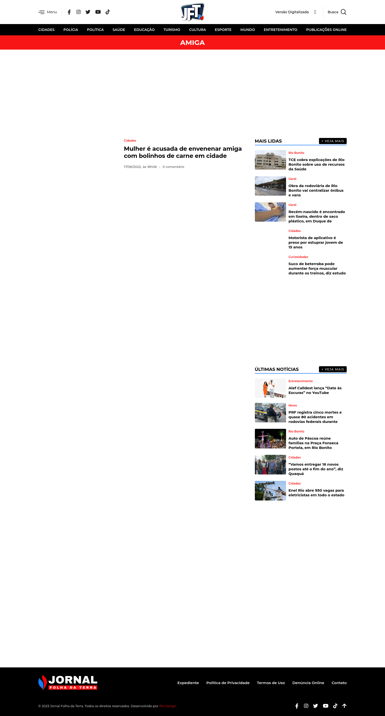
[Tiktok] (334, 706)
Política (95, 29)
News (293, 405)
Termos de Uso (271, 682)
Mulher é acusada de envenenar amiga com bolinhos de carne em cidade (183, 152)
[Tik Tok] (108, 12)
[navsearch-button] (335, 12)
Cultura (197, 29)
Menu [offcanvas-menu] (47, 12)
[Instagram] (78, 12)
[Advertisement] (192, 93)
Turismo (172, 29)
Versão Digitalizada (292, 12)
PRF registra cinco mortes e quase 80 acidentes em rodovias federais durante (315, 417)
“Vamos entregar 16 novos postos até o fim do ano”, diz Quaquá (316, 469)
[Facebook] (69, 12)
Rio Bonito (296, 152)
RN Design (168, 706)
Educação (144, 29)
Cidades (46, 29)
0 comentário (173, 167)
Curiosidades (298, 257)
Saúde (119, 29)
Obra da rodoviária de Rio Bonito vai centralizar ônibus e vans (316, 190)
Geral (292, 178)
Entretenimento (280, 29)
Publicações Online (326, 29)
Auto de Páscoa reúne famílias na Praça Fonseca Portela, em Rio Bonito (313, 443)
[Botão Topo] (343, 706)
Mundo (247, 29)
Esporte (223, 29)
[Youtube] (324, 706)
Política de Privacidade (227, 682)
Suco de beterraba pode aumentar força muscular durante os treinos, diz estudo (317, 268)
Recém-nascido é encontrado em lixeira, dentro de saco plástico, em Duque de (317, 216)
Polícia (70, 29)
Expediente (188, 682)
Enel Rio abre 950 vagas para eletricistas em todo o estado (316, 492)
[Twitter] (87, 12)
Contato (339, 682)
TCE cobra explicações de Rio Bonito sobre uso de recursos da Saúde (316, 164)
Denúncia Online (308, 682)
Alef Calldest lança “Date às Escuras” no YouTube (315, 390)
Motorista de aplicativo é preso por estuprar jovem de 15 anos (316, 242)
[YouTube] (98, 12)
